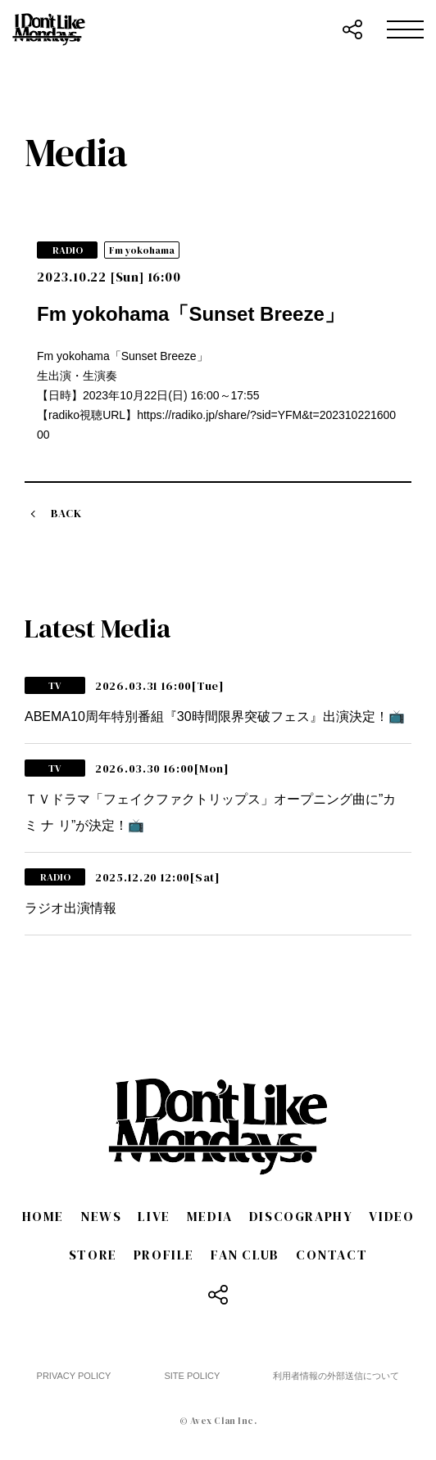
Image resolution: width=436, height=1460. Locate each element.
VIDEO (391, 1216)
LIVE (154, 1216)
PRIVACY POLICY (74, 1376)
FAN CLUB (245, 1255)
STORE (93, 1255)
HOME (43, 1216)
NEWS (100, 1216)
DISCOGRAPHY (301, 1216)
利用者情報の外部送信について (336, 1376)
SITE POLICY (192, 1376)
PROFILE (164, 1255)
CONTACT (331, 1255)
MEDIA (210, 1216)
